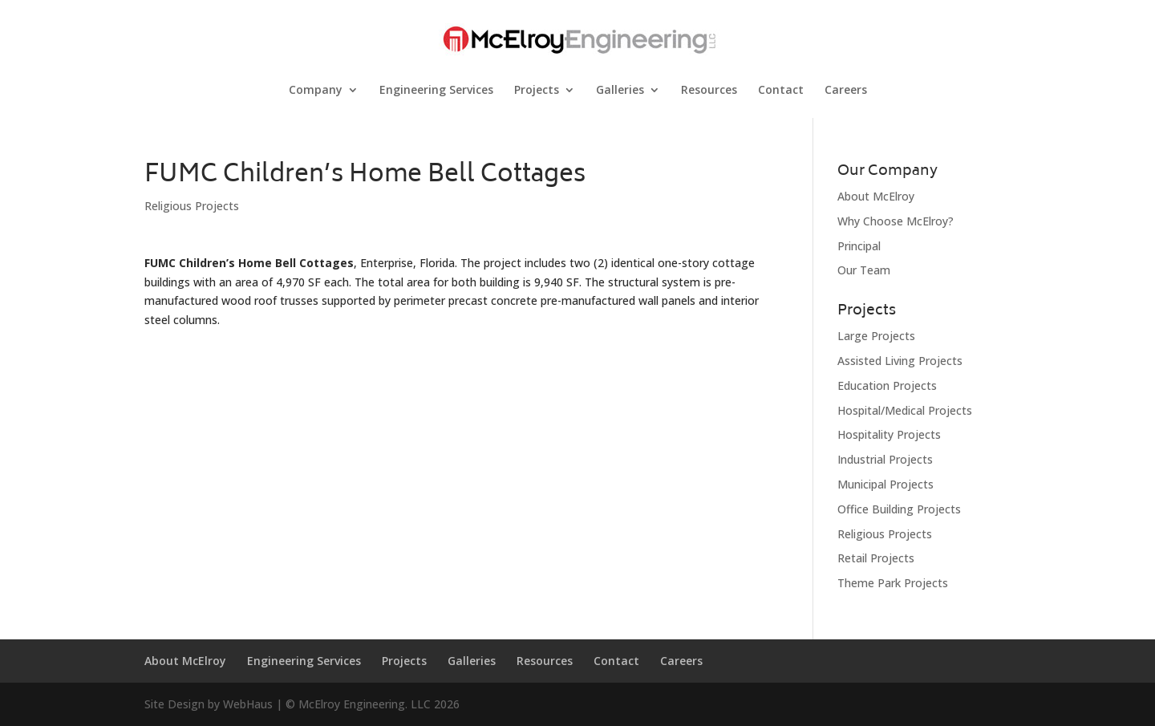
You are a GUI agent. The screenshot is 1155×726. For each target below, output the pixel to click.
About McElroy (875, 196)
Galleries (620, 90)
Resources (709, 90)
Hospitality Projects (889, 434)
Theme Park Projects (892, 582)
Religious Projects (191, 205)
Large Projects (876, 335)
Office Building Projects (899, 509)
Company (315, 90)
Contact (781, 90)
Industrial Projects (885, 459)
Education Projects (887, 385)
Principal (859, 245)
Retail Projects (875, 558)
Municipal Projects (885, 484)
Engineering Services (436, 90)
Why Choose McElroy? (895, 221)
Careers (846, 90)
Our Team (863, 270)
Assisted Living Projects (899, 360)
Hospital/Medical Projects (904, 410)
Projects (536, 90)
